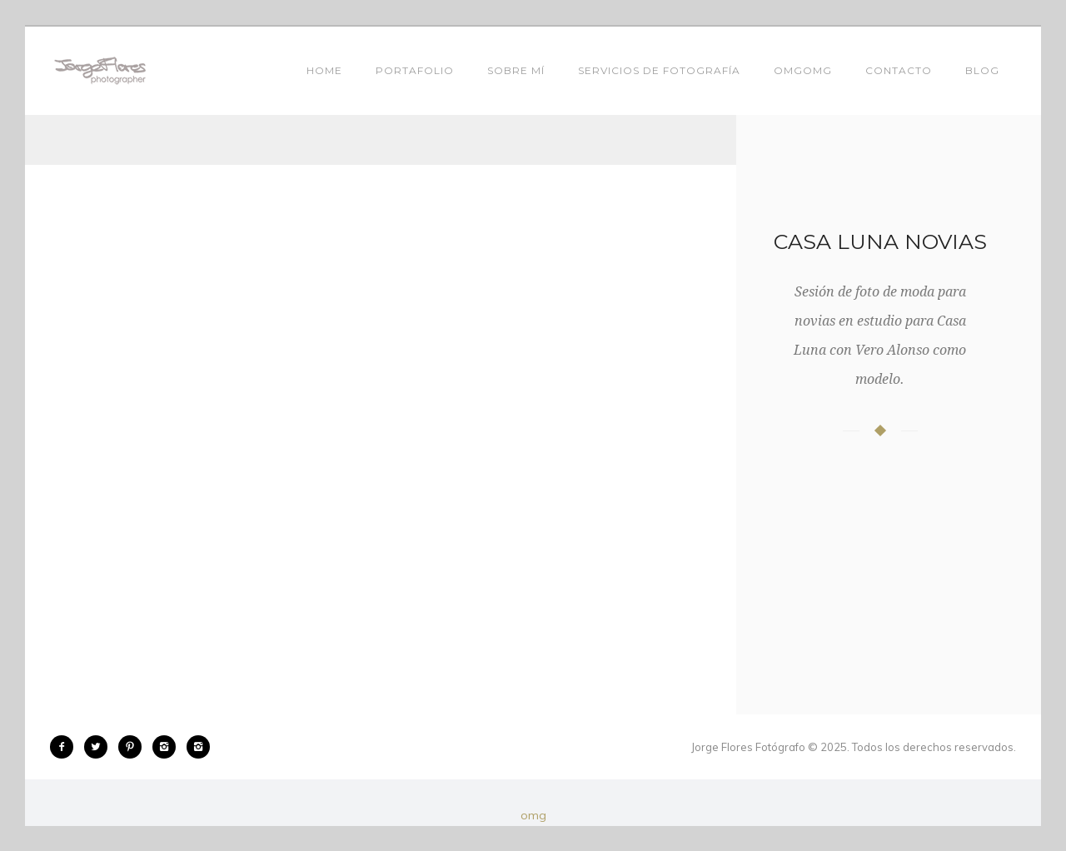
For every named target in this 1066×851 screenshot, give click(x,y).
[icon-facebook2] (66, 747)
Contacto (898, 70)
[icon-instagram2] (168, 747)
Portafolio (415, 70)
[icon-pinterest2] (134, 747)
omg (533, 815)
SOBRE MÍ (516, 70)
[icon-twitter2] (100, 747)
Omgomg (803, 70)
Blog (982, 70)
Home (324, 70)
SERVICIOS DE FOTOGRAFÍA (659, 70)
